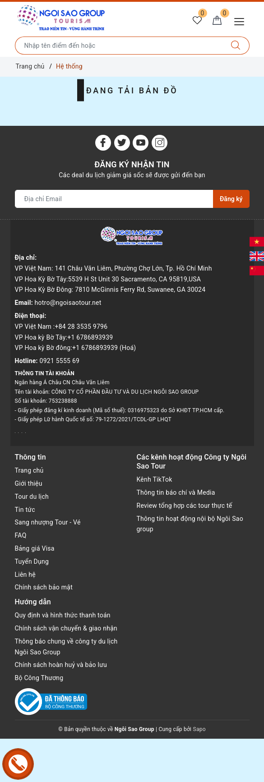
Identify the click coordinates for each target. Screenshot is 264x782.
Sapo (199, 729)
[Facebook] (103, 143)
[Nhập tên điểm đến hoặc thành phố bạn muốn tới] (118, 46)
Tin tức (25, 509)
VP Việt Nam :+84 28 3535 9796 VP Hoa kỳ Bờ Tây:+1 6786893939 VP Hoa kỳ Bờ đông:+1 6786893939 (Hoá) (75, 337)
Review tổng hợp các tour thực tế (184, 505)
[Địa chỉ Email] (114, 199)
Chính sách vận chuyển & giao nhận (66, 628)
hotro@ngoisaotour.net (68, 302)
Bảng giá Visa (35, 548)
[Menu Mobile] (242, 20)
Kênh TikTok (154, 479)
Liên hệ (25, 574)
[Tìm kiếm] (236, 46)
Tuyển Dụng (32, 561)
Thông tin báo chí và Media (176, 492)
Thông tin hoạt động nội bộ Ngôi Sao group (190, 524)
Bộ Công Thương (39, 677)
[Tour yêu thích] (197, 20)
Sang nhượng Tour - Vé (48, 522)
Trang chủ (29, 470)
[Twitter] (122, 143)
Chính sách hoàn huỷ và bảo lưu (61, 664)
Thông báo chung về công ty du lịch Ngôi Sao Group (66, 647)
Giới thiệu (28, 483)
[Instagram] (159, 143)
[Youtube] (140, 143)
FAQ (21, 535)
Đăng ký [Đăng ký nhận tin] (231, 198)
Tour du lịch (32, 496)
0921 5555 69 (60, 360)
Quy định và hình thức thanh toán (63, 615)
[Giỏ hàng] (217, 20)
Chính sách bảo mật (44, 587)
